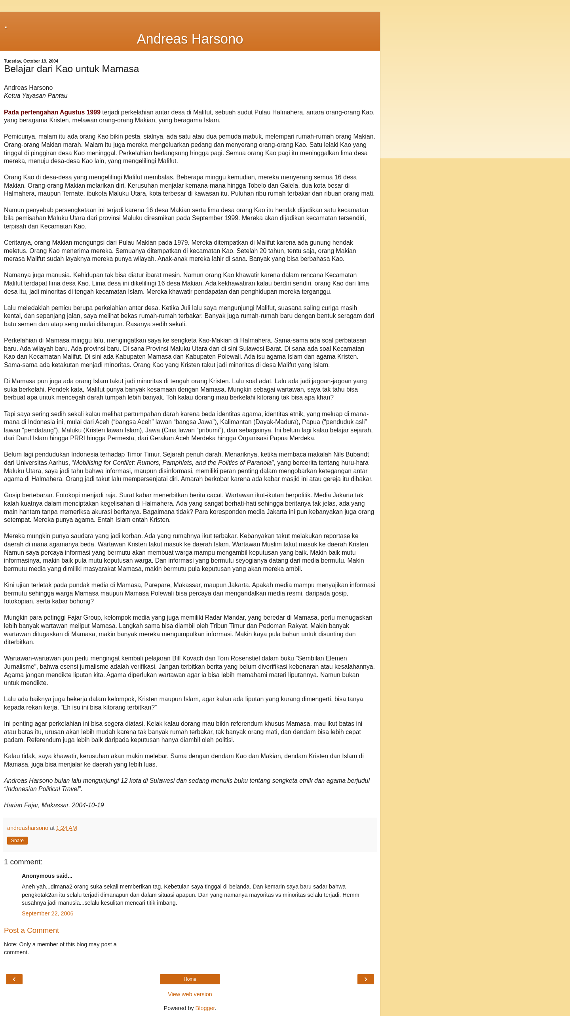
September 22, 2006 (47, 913)
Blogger (205, 1008)
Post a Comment (31, 930)
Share (17, 840)
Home (190, 979)
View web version (190, 994)
